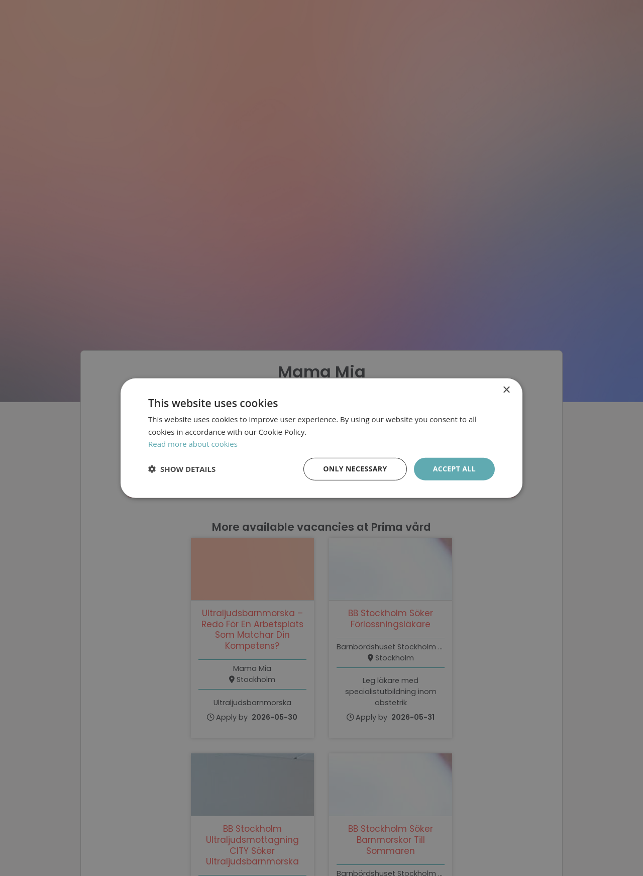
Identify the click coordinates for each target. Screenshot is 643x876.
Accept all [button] (454, 468)
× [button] (506, 390)
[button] (182, 468)
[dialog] (321, 438)
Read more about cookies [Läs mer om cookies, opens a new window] (193, 444)
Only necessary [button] (355, 468)
